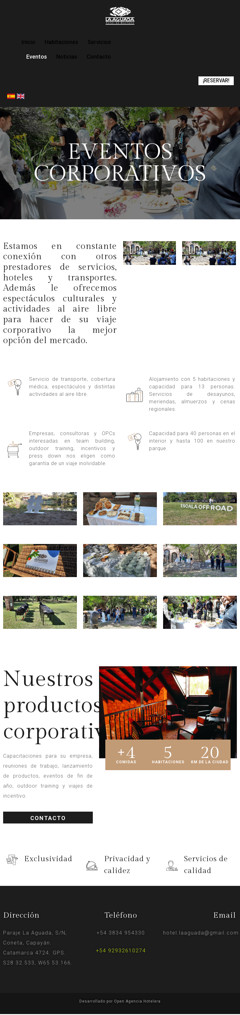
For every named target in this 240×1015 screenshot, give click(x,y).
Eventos (36, 56)
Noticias (66, 56)
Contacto (99, 56)
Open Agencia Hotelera (137, 1002)
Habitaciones (61, 42)
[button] (215, 81)
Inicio (28, 42)
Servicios (99, 42)
